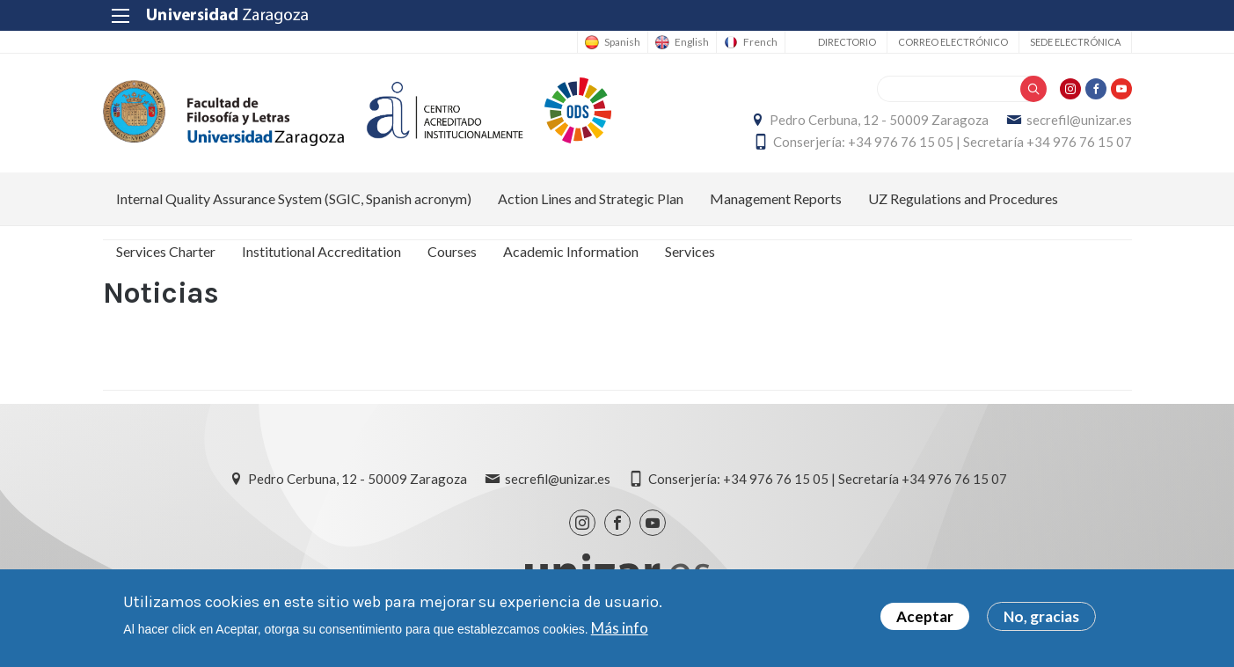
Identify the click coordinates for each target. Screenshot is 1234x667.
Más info (619, 630)
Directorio (847, 42)
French (760, 42)
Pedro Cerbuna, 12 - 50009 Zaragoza (879, 120)
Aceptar (924, 620)
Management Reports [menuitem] (776, 198)
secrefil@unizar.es (1079, 120)
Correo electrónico (953, 42)
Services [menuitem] (690, 251)
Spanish (622, 42)
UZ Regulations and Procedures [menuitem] (963, 198)
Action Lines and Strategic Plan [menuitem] (590, 198)
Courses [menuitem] (452, 251)
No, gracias (1041, 620)
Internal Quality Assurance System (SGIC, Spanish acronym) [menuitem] (293, 198)
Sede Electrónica (1075, 42)
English (692, 42)
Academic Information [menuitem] (571, 251)
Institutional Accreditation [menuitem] (321, 251)
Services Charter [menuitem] (165, 251)
